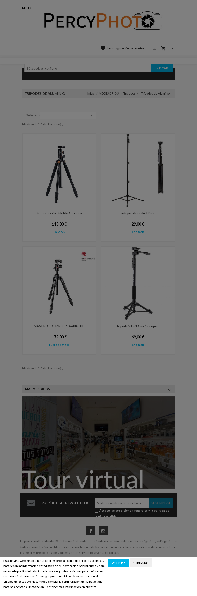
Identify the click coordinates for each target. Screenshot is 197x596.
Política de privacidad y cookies (173, 563)
